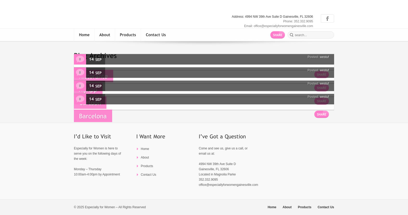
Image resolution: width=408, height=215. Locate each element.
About (145, 157)
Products (147, 166)
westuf (324, 57)
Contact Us (148, 174)
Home (145, 149)
